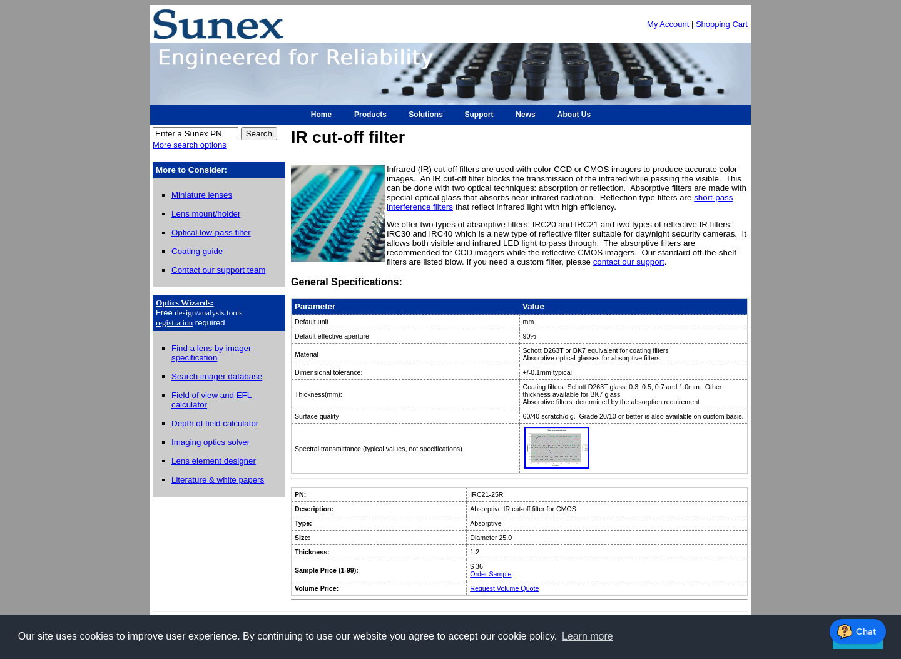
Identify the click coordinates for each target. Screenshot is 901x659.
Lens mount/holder (205, 213)
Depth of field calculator (214, 423)
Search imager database (216, 376)
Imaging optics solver (210, 442)
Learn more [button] (587, 636)
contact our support (628, 262)
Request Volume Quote (504, 588)
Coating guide (197, 251)
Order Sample (490, 574)
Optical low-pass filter (211, 232)
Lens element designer (213, 461)
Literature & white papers (217, 479)
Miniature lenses (201, 195)
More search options (190, 145)
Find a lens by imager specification (211, 353)
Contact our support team (218, 270)
